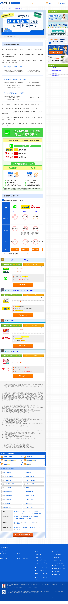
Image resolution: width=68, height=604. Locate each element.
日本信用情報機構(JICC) (55, 73)
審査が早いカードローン (24, 556)
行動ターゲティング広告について (43, 574)
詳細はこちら (23, 284)
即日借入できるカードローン (25, 553)
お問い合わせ (57, 571)
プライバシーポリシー (41, 570)
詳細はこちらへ (15, 249)
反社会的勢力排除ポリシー (60, 568)
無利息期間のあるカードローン (20, 8)
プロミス (25, 211)
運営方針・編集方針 (59, 560)
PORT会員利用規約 (59, 563)
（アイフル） (15, 351)
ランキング (39, 551)
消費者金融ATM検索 (41, 560)
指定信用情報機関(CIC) (54, 75)
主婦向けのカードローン (6, 558)
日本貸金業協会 (53, 67)
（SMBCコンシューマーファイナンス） (22, 290)
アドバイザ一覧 (58, 551)
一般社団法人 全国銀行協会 (55, 70)
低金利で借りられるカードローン (8, 553)
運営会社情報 (57, 574)
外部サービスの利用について (43, 563)
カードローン (4, 8)
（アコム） (14, 320)
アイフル (9, 351)
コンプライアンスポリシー (43, 567)
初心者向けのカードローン (24, 558)
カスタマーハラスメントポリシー (43, 578)
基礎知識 (38, 554)
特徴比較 (10, 8)
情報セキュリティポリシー (60, 565)
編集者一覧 (56, 557)
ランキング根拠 (58, 554)
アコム (35, 211)
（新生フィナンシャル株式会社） (19, 260)
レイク (15, 211)
